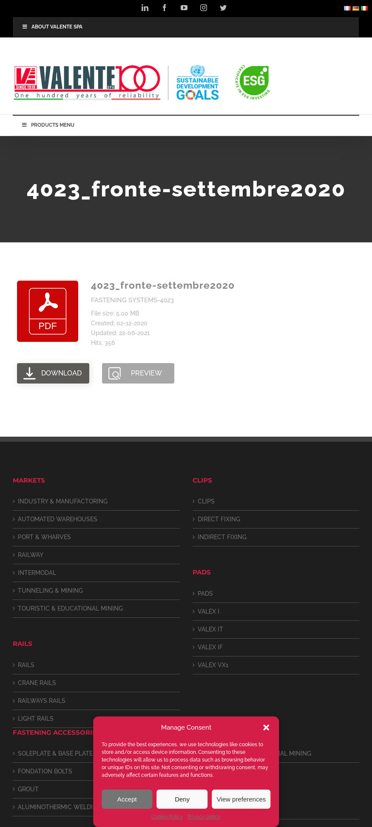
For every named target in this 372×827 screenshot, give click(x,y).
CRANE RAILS (37, 682)
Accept (127, 799)
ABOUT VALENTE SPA (52, 27)
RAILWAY (30, 554)
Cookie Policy (167, 817)
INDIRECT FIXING (222, 537)
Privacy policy (204, 817)
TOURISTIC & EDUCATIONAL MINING (70, 608)
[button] (266, 727)
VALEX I (208, 611)
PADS (205, 593)
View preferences (241, 799)
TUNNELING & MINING (50, 590)
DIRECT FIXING (219, 519)
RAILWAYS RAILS (41, 700)
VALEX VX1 (213, 665)
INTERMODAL (37, 572)
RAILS (26, 665)
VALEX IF (210, 647)
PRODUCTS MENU (47, 125)
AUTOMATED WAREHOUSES (57, 519)
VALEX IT (210, 629)
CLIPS (206, 501)
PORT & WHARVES (44, 537)
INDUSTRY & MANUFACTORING (63, 501)
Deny (182, 799)
